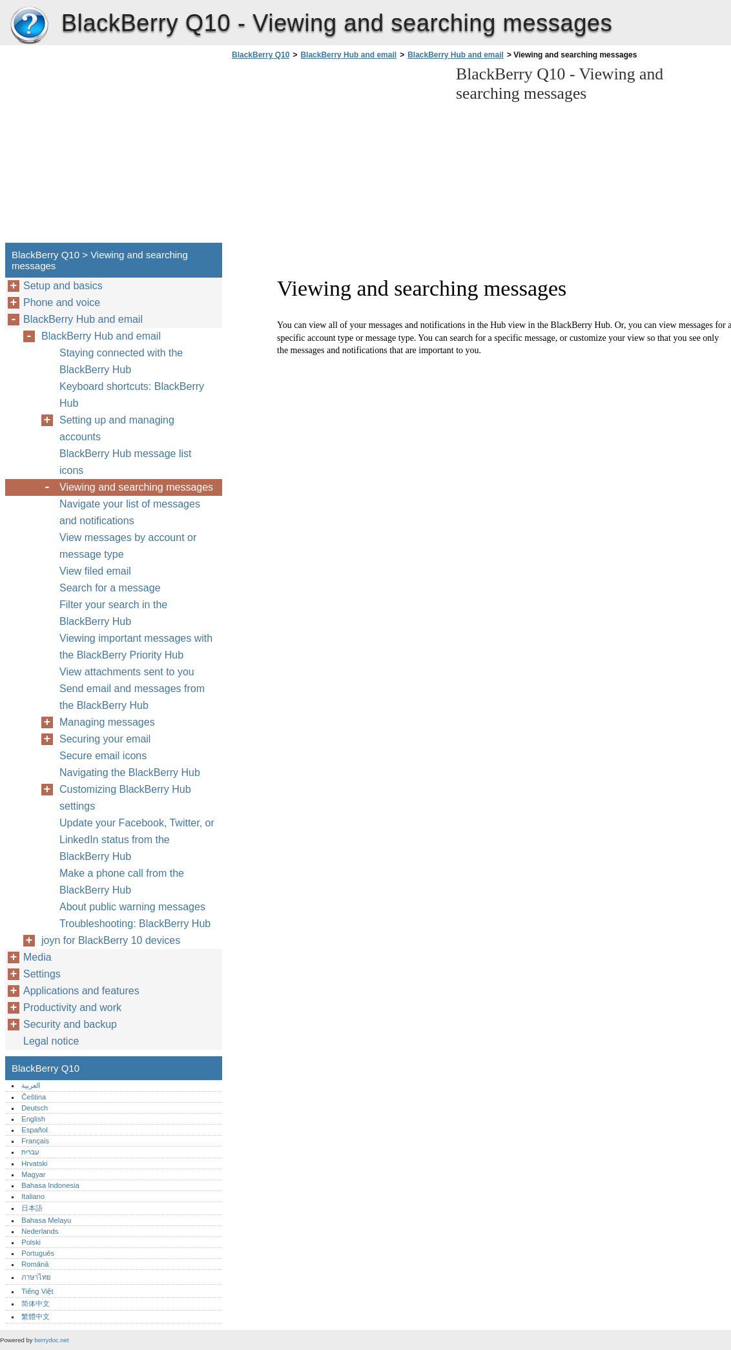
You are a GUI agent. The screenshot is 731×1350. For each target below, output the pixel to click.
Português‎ (37, 1253)
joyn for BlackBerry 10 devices (110, 940)
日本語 (32, 1208)
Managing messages (107, 722)
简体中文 (35, 1303)
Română (34, 1264)
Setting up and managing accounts (116, 428)
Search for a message (110, 587)
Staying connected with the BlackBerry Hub (121, 361)
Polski (31, 1242)
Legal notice (51, 1041)
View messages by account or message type (127, 546)
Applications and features (81, 990)
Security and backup (70, 1024)
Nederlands (39, 1231)
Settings (42, 973)
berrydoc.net (51, 1340)
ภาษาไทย (36, 1277)
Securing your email (104, 738)
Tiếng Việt (37, 1291)
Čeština (33, 1097)
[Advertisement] (337, 155)
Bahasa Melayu (46, 1220)
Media (37, 957)
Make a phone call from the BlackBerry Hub (121, 881)
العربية (30, 1085)
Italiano (33, 1196)
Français (35, 1141)
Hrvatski (34, 1163)
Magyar (33, 1174)
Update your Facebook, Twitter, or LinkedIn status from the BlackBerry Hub (136, 839)
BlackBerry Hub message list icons (125, 462)
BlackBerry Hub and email (348, 54)
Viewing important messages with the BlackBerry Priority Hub (135, 646)
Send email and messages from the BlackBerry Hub (132, 697)
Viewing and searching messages (136, 487)
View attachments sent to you (126, 671)
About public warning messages (132, 906)
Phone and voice (61, 302)
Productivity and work (72, 1007)
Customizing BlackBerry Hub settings (125, 798)
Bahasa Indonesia (50, 1185)
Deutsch (34, 1108)
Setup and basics (63, 285)
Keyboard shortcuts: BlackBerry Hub (131, 395)
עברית (30, 1152)
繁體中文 (35, 1316)
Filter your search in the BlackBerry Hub (113, 613)
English (33, 1119)
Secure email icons (103, 755)
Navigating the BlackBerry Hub (129, 772)
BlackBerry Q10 (29, 25)
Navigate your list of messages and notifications (129, 512)
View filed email (95, 571)
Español (34, 1130)
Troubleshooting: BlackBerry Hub (135, 923)
